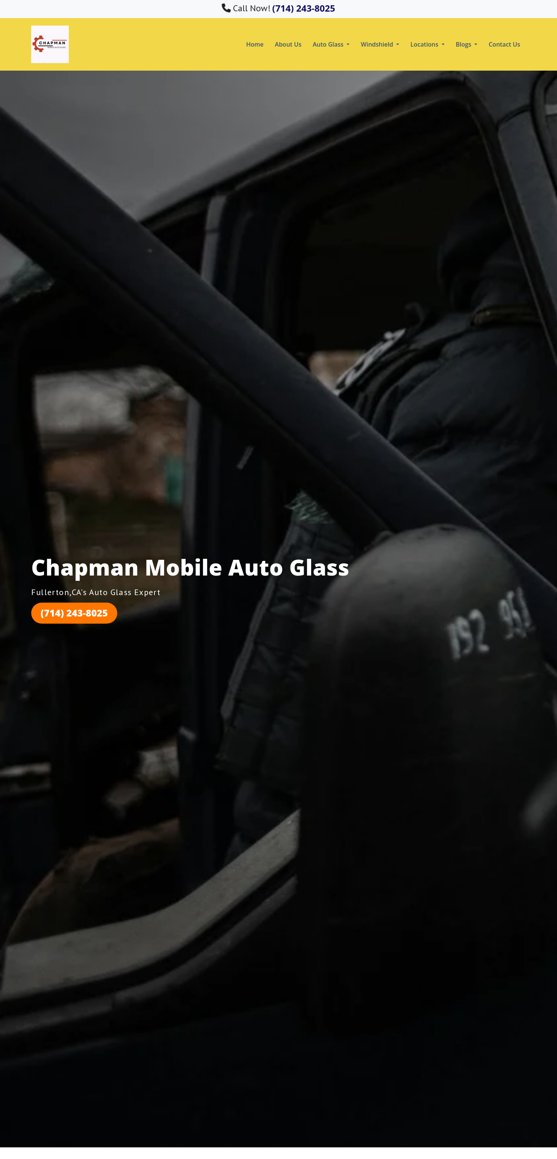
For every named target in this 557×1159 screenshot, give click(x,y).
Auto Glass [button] (329, 44)
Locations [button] (425, 44)
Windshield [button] (378, 44)
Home (254, 44)
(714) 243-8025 (74, 612)
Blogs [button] (464, 44)
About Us (288, 44)
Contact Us (504, 44)
